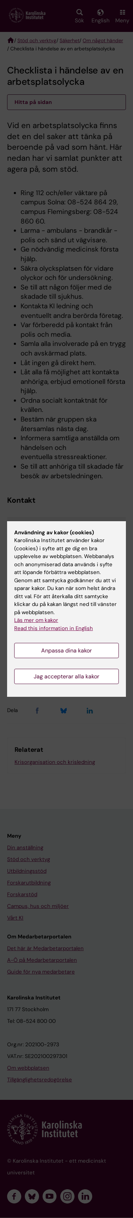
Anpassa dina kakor (66, 650)
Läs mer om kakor (36, 620)
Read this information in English (53, 628)
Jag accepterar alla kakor (66, 676)
